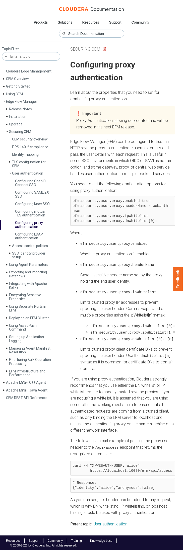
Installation (17, 117)
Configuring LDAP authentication (29, 236)
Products (41, 22)
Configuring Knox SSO (32, 204)
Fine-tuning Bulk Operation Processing (30, 361)
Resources (90, 22)
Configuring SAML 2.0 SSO (32, 194)
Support (115, 22)
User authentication (27, 173)
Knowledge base (101, 539)
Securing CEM (20, 132)
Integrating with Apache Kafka (28, 285)
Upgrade (16, 124)
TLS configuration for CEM (29, 164)
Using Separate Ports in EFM (27, 308)
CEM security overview (30, 139)
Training (76, 539)
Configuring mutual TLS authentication (30, 213)
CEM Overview (17, 79)
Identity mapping (25, 154)
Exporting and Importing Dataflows (28, 274)
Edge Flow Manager (21, 102)
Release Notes (20, 109)
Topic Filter (10, 49)
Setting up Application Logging (26, 339)
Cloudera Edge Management (28, 71)
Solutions (65, 22)
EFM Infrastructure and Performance (27, 373)
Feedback (178, 279)
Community (140, 22)
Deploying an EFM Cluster (29, 318)
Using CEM (14, 94)
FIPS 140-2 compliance (30, 147)
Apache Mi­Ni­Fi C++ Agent (26, 382)
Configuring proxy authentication (29, 224)
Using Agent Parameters (28, 265)
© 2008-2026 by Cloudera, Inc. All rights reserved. (43, 544)
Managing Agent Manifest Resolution (29, 350)
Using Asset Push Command (23, 327)
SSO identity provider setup (28, 255)
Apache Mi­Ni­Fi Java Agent (26, 390)
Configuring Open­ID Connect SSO (30, 183)
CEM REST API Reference (26, 398)
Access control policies (30, 246)
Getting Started (18, 86)
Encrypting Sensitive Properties (25, 297)
